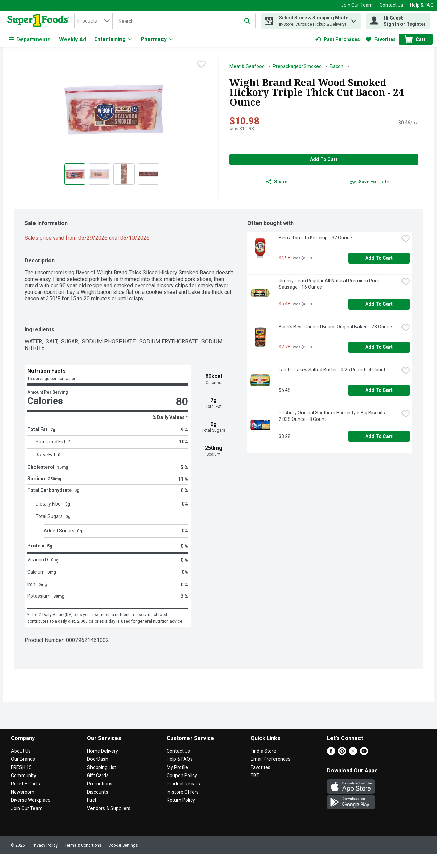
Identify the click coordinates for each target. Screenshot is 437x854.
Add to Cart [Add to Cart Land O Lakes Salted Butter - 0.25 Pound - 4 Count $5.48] (379, 390)
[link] (337, 39)
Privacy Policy (45, 845)
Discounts (97, 792)
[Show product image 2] (99, 174)
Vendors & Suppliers (108, 808)
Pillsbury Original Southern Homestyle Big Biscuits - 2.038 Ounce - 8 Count (334, 416)
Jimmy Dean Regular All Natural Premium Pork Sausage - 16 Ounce (329, 284)
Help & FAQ (422, 5)
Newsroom (22, 792)
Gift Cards (98, 775)
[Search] (184, 21)
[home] (39, 21)
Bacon (336, 66)
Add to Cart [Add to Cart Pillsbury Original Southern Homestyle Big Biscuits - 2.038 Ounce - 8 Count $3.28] (379, 436)
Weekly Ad (72, 39)
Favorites (260, 767)
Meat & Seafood (247, 66)
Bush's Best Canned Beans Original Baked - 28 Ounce (335, 326)
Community (23, 775)
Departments (30, 39)
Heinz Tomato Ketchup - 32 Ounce (315, 237)
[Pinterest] (342, 753)
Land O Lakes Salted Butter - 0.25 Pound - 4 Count (332, 369)
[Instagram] (353, 753)
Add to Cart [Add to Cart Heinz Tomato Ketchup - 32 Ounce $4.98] (379, 258)
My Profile (177, 767)
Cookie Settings (123, 845)
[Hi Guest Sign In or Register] (398, 21)
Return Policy (181, 800)
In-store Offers (183, 792)
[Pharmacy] (157, 39)
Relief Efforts (25, 783)
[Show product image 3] (124, 174)
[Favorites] (381, 39)
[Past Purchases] (337, 39)
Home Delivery (102, 751)
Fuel (91, 800)
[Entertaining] (113, 39)
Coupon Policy (182, 775)
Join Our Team (357, 5)
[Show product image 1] (74, 174)
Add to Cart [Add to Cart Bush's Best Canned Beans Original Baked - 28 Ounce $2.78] (379, 347)
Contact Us (391, 5)
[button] (353, 19)
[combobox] (93, 21)
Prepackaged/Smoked (297, 66)
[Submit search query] (247, 20)
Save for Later (370, 181)
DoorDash (97, 759)
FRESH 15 (21, 767)
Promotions (99, 783)
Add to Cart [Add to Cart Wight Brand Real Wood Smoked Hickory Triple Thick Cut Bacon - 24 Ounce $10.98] (323, 159)
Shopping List (101, 767)
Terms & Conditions (83, 845)
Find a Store (263, 751)
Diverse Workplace (31, 800)
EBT (255, 775)
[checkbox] (201, 64)
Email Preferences (271, 759)
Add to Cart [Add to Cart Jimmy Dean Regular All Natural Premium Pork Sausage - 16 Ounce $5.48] (379, 304)
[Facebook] (331, 753)
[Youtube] (364, 753)
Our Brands (23, 759)
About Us (21, 751)
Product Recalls (183, 783)
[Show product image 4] (148, 174)
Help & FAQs (180, 759)
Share (276, 181)
